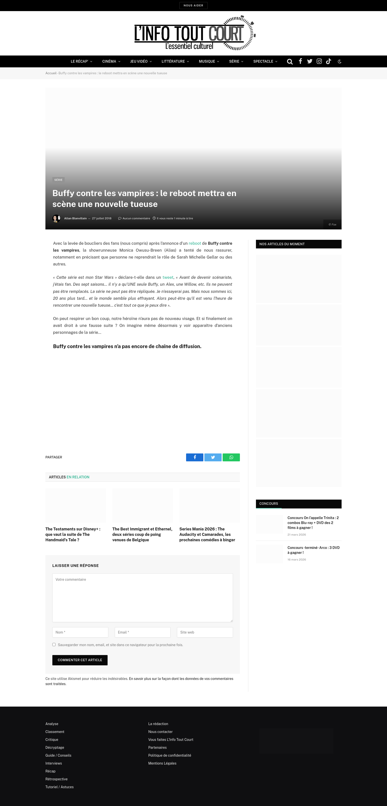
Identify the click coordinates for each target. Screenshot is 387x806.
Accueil (51, 73)
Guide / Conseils (58, 755)
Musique (207, 61)
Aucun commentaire (134, 218)
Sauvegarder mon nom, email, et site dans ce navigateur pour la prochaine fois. (120, 645)
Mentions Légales (162, 763)
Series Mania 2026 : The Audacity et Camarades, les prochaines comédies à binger (207, 534)
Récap (50, 771)
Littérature (173, 61)
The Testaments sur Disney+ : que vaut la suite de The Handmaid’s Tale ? (72, 534)
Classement (54, 732)
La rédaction (158, 724)
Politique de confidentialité (169, 755)
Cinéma (109, 61)
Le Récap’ (79, 61)
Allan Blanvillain (75, 218)
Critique (51, 740)
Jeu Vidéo (139, 61)
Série (234, 61)
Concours (268, 504)
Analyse (51, 724)
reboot (195, 243)
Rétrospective (56, 779)
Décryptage (54, 748)
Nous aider (193, 5)
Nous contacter (160, 732)
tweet (168, 277)
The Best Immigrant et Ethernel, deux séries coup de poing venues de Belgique (142, 534)
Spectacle (263, 61)
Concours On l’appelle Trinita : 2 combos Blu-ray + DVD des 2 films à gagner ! (313, 523)
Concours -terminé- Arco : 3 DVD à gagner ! (314, 550)
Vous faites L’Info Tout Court (171, 740)
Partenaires (157, 748)
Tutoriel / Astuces (59, 787)
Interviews (53, 763)
